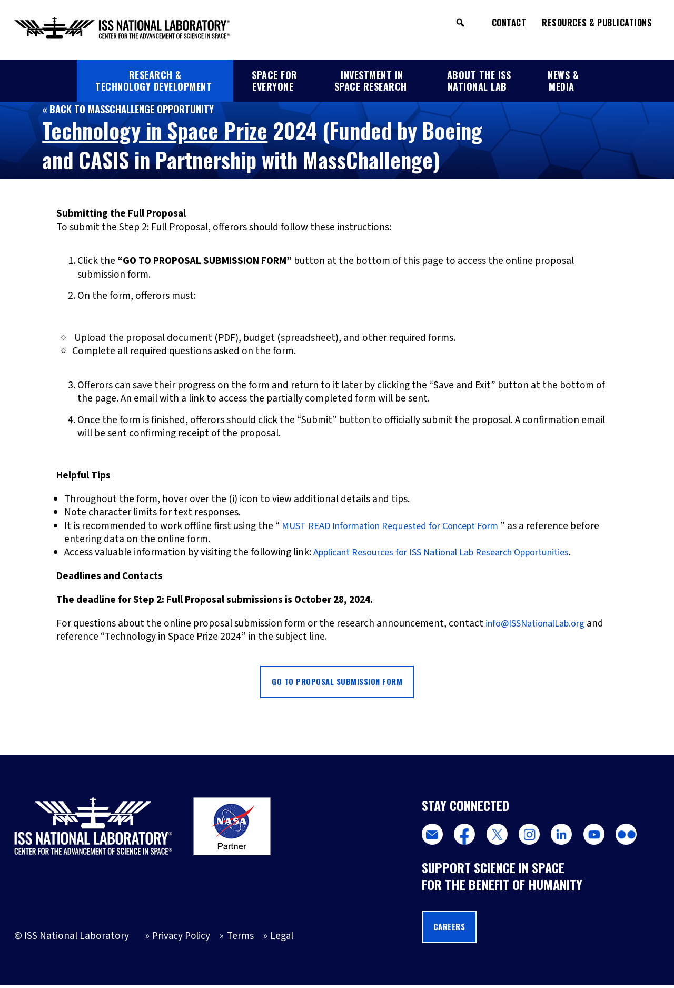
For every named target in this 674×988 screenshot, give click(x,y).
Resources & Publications (597, 22)
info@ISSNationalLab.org (540, 623)
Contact (509, 22)
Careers (451, 929)
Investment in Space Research (370, 80)
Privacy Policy (181, 939)
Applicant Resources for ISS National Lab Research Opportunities (454, 552)
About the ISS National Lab (479, 80)
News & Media (563, 80)
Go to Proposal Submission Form (337, 682)
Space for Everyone (275, 80)
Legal (283, 939)
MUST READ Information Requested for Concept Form (398, 526)
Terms (240, 939)
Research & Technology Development (153, 80)
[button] (460, 23)
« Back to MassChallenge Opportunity (131, 108)
